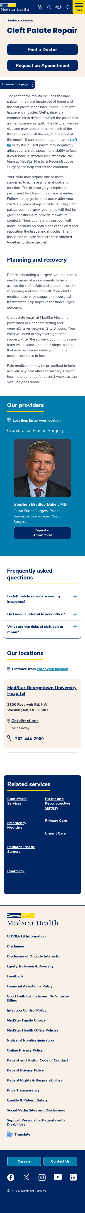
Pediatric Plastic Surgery (21, 849)
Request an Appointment (42, 532)
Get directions (25, 720)
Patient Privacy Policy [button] (25, 1070)
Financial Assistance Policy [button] (30, 986)
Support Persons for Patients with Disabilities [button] (36, 1122)
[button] (40, 7)
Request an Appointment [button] (43, 65)
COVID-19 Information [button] (26, 936)
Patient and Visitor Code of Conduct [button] (37, 1060)
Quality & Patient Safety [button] (27, 1100)
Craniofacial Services (17, 801)
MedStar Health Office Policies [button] (32, 1030)
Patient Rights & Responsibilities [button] (34, 1080)
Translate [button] (22, 1134)
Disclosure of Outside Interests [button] (33, 956)
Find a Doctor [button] (42, 50)
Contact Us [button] (60, 1161)
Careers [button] (24, 1161)
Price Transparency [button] (23, 1090)
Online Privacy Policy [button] (25, 1050)
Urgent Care (55, 833)
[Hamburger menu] (79, 7)
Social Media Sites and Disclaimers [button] (36, 1110)
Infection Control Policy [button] (26, 1010)
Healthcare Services (20, 20)
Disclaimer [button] (15, 946)
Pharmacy (15, 871)
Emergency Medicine (16, 825)
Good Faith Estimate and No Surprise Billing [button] (38, 998)
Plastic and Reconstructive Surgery (57, 803)
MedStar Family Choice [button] (26, 1020)
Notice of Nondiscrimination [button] (30, 1040)
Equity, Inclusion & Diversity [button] (30, 966)
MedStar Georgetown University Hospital (42, 690)
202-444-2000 (29, 738)
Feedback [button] (15, 976)
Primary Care (56, 820)
